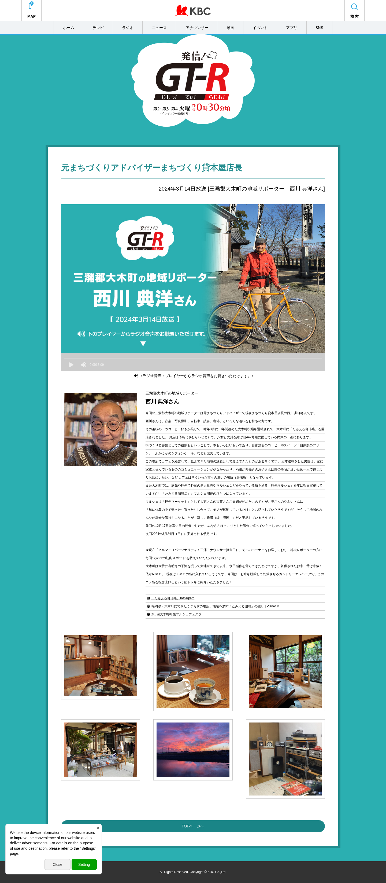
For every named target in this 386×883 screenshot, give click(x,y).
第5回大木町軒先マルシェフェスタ (176, 614)
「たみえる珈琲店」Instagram (172, 598)
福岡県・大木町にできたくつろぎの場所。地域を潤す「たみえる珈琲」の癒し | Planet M (215, 606)
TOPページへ (193, 826)
